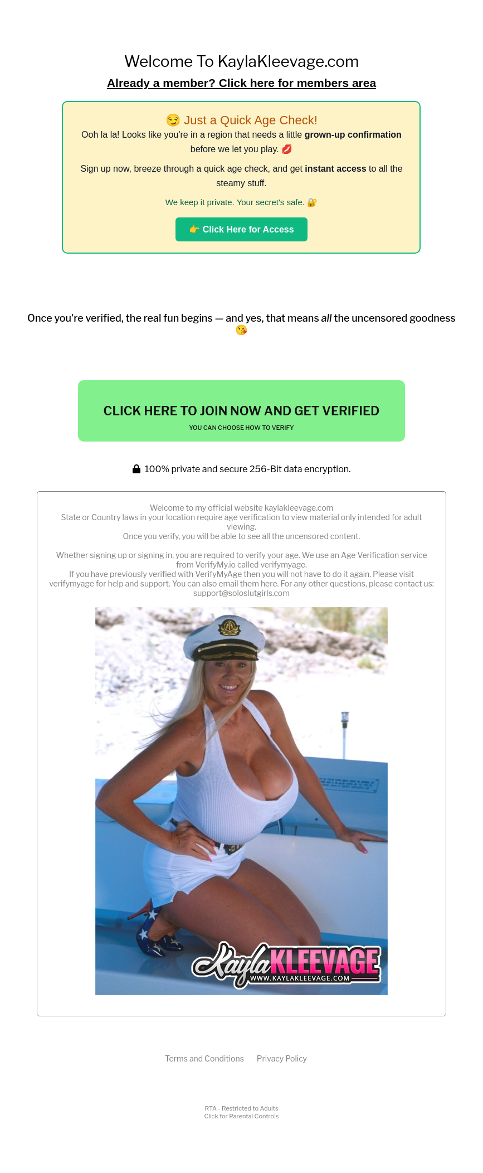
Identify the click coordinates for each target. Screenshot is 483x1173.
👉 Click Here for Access (241, 229)
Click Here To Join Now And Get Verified (242, 418)
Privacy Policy (282, 1058)
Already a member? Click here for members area (241, 82)
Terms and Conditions (204, 1058)
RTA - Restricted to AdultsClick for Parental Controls (241, 1112)
